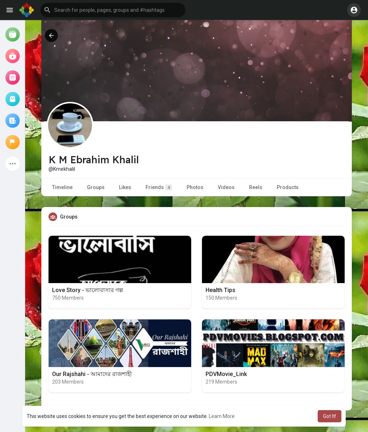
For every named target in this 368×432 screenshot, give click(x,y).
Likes (125, 187)
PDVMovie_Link (226, 374)
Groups (96, 187)
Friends (159, 187)
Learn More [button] (222, 416)
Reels (255, 187)
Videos (226, 187)
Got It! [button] (329, 416)
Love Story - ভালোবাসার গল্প (87, 290)
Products (288, 187)
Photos (195, 187)
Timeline (62, 187)
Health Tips (220, 290)
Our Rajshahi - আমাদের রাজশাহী (92, 374)
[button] (112, 10)
